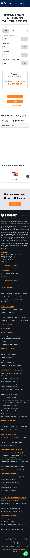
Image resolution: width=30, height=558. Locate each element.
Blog (21, 296)
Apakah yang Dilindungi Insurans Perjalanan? (12, 477)
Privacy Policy (14, 426)
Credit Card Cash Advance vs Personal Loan (12, 529)
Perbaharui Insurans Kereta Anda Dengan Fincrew (13, 453)
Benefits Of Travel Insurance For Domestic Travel (13, 485)
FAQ (8, 296)
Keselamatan (13, 429)
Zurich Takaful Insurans (16, 442)
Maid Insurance (14, 320)
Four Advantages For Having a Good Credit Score (13, 506)
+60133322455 (4, 276)
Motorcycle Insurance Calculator (9, 394)
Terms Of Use (4, 429)
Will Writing (15, 336)
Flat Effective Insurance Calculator (9, 400)
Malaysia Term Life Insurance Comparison (11, 365)
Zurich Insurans (18, 440)
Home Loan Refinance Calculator (9, 410)
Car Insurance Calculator (7, 392)
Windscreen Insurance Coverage (9, 386)
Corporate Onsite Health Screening (10, 344)
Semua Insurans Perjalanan (8, 315)
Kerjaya (3, 296)
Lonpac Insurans (7, 440)
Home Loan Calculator (6, 413)
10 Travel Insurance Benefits (8, 493)
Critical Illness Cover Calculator (9, 378)
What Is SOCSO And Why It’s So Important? (12, 511)
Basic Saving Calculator (9, 402)
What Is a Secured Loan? (7, 521)
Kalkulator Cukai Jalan (6, 373)
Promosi (24, 293)
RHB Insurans (14, 437)
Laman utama (4, 291)
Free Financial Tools (6, 299)
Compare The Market (6, 293)
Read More (15, 204)
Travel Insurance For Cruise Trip (9, 487)
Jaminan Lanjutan (5, 336)
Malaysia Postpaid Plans (7, 357)
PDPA (26, 424)
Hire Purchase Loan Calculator (8, 416)
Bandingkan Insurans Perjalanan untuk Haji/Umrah (13, 317)
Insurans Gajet (4, 320)
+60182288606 (4, 261)
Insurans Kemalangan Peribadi (8, 312)
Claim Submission (17, 299)
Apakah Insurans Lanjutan (7, 464)
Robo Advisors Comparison (8, 362)
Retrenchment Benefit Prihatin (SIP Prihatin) (12, 384)
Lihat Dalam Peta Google (10, 265)
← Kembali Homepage (15, 105)
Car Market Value (23, 416)
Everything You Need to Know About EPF (11, 508)
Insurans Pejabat (17, 309)
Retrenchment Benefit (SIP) (8, 381)
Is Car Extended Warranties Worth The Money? (13, 466)
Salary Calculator (18, 389)
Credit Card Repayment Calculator (9, 408)
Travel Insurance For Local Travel (9, 482)
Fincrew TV (14, 296)
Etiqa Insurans (4, 442)
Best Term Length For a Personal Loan (10, 519)
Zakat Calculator (24, 400)
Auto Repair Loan (5, 328)
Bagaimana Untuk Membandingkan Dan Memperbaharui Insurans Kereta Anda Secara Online (14, 460)
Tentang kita (17, 293)
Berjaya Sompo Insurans (7, 445)
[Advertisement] (15, 143)
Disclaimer (5, 426)
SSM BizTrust (6, 549)
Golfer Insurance (25, 320)
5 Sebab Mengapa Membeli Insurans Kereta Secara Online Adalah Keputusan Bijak (14, 456)
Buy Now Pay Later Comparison (9, 352)
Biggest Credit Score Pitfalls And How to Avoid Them (14, 503)
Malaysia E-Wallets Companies (8, 354)
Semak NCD (17, 373)
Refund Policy (23, 426)
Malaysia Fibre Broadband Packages (10, 360)
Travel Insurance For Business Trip (9, 479)
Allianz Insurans (5, 437)
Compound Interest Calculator (8, 397)
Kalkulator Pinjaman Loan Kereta (9, 376)
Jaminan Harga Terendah (7, 424)
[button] (27, 176)
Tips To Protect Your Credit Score (9, 500)
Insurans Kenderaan (6, 309)
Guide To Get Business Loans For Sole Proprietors (13, 524)
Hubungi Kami (4, 301)
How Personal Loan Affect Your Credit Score (12, 527)
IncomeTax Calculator (6, 389)
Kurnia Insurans (24, 437)
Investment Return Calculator (10, 405)
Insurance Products (15, 291)
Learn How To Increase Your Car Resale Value (12, 469)
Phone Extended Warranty (7, 341)
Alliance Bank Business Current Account (11, 338)
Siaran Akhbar (19, 424)
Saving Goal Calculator (23, 402)
